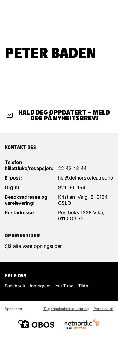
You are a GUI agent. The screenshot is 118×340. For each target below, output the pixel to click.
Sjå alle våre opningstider (33, 246)
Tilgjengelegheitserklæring (66, 308)
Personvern (103, 308)
